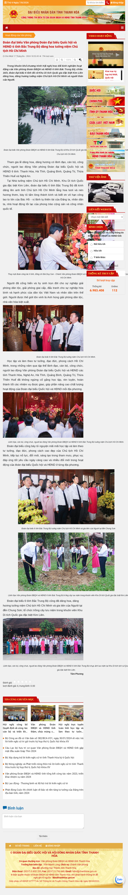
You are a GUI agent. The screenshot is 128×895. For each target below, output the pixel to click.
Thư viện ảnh (97, 177)
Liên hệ (38, 846)
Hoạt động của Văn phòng (18, 35)
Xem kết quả (112, 265)
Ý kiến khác (99, 257)
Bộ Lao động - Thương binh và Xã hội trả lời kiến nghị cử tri (36, 783)
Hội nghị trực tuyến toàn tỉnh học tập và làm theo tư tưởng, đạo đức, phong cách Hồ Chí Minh (71, 728)
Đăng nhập (117, 2)
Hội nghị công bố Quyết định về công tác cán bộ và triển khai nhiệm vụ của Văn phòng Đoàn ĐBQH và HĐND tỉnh (15, 728)
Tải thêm (43, 836)
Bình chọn (98, 265)
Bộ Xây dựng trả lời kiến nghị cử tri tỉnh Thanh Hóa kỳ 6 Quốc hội (39, 757)
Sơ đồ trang (22, 846)
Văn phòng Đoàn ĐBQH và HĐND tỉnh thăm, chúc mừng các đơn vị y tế (43, 728)
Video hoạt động (100, 36)
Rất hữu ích (99, 244)
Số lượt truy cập (106, 280)
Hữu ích (98, 250)
